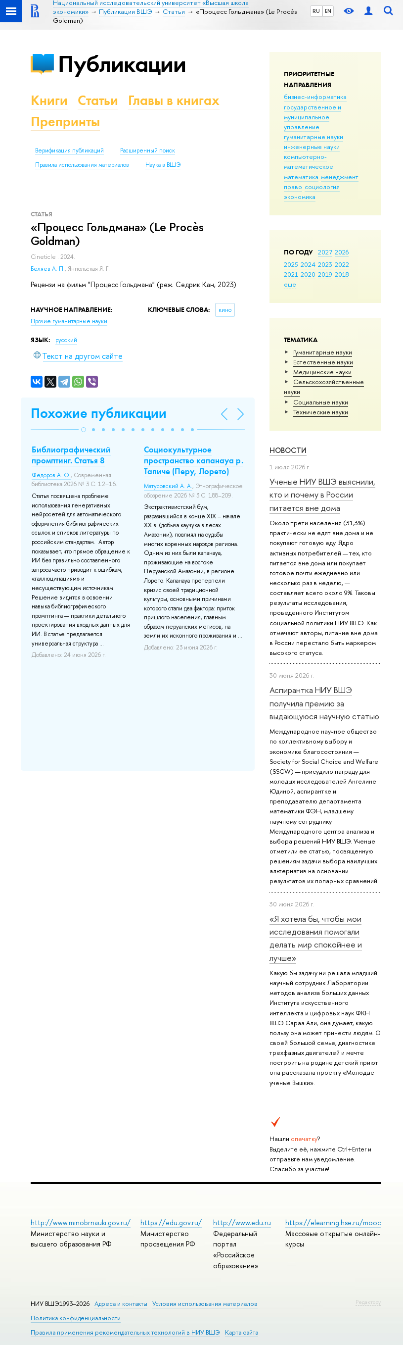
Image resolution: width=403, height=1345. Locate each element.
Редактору (368, 1301)
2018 (342, 274)
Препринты (65, 121)
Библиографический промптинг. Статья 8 (71, 455)
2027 (325, 252)
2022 (342, 264)
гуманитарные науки (313, 136)
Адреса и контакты (120, 1303)
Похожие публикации (99, 413)
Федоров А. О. (51, 475)
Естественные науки (323, 361)
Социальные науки (320, 402)
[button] (84, 430)
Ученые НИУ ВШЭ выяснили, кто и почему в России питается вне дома (322, 494)
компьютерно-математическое (308, 161)
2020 (308, 274)
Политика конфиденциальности (76, 1318)
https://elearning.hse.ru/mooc (333, 1222)
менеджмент (339, 176)
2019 (325, 274)
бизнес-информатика (315, 96)
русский (66, 340)
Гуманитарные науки (322, 352)
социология (322, 186)
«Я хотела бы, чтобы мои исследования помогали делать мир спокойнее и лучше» (315, 938)
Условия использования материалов (205, 1303)
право (293, 186)
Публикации (122, 64)
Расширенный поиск (147, 150)
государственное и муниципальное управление (312, 116)
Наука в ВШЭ (162, 165)
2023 (325, 264)
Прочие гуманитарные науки (69, 321)
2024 (308, 264)
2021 (291, 274)
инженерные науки (312, 146)
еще (290, 284)
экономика (299, 196)
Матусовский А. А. (168, 486)
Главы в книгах (174, 100)
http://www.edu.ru (242, 1222)
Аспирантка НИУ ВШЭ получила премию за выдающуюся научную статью (324, 703)
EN (328, 10)
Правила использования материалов (82, 165)
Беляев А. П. (48, 269)
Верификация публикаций (69, 150)
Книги (49, 100)
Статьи (98, 100)
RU (316, 10)
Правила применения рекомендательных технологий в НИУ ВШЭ (125, 1332)
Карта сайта (241, 1332)
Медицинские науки (322, 371)
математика (301, 176)
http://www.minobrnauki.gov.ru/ (81, 1222)
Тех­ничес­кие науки (320, 411)
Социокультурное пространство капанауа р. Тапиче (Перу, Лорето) (193, 460)
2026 (342, 252)
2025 (291, 264)
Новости (288, 450)
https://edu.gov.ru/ (171, 1222)
